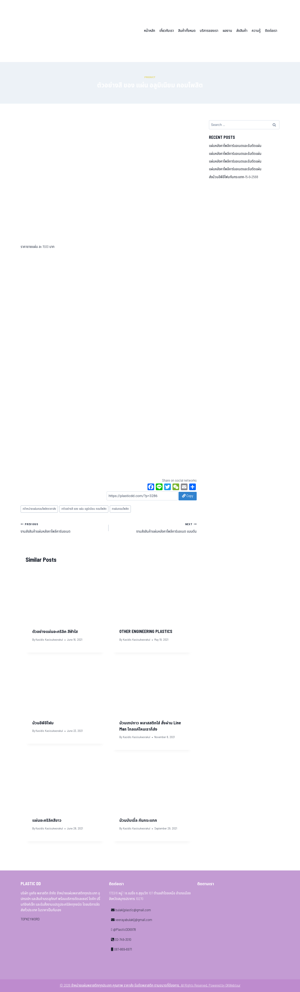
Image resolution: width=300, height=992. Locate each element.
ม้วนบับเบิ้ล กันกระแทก (138, 820)
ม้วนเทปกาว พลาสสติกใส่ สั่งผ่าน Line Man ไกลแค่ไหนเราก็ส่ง (150, 726)
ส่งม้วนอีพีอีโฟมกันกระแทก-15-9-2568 (233, 177)
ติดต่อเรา (271, 31)
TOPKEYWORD (30, 919)
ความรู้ (256, 31)
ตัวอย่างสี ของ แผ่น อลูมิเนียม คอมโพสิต (83, 509)
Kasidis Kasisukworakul (49, 640)
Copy (187, 496)
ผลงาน (227, 31)
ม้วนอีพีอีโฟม (43, 723)
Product (150, 77)
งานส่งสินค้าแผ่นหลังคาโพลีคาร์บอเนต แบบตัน (154, 527)
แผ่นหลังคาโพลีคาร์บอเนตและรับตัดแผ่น (235, 146)
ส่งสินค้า (242, 31)
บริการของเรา (209, 31)
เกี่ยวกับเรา (166, 31)
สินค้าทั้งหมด (187, 31)
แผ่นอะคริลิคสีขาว (46, 820)
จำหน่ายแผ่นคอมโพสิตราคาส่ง (39, 509)
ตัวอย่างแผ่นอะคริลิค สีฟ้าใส (55, 632)
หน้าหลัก (149, 31)
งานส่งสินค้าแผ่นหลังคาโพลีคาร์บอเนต (63, 527)
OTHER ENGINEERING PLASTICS (145, 632)
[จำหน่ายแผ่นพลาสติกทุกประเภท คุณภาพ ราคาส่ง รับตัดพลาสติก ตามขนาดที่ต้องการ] (50, 31)
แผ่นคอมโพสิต (120, 509)
